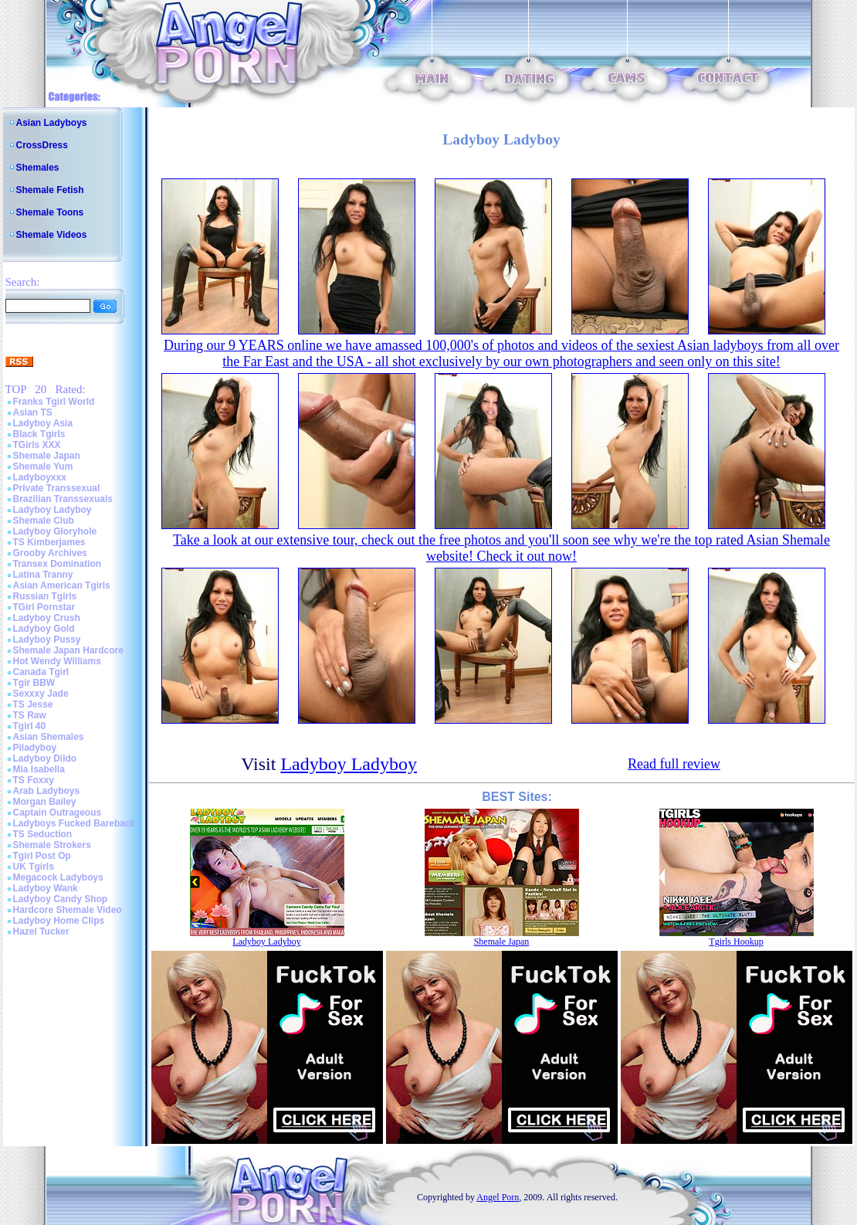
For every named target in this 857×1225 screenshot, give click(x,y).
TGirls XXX (37, 444)
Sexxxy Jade (41, 693)
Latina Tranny (43, 574)
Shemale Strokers (52, 845)
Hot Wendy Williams (57, 661)
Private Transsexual (56, 488)
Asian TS (33, 412)
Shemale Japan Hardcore (68, 650)
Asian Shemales (48, 736)
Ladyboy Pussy (47, 639)
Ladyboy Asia (43, 423)
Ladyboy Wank (45, 888)
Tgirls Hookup (736, 941)
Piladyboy (35, 747)
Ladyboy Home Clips (59, 920)
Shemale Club (43, 520)
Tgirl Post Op (42, 855)
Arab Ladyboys (46, 791)
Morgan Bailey (44, 801)
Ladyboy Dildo (45, 758)
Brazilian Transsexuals (63, 499)
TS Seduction (43, 834)
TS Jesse (33, 704)
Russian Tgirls (45, 596)
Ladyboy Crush (46, 617)
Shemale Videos (51, 234)
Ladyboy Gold (44, 628)
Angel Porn (497, 1197)
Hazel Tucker (41, 931)
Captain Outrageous (57, 812)
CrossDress (42, 145)
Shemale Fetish (50, 190)
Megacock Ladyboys (58, 877)
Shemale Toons (50, 212)
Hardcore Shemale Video (67, 909)
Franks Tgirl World (54, 401)
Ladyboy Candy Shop (60, 899)
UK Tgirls (33, 866)
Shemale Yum (43, 466)
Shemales (37, 167)
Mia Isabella (39, 769)
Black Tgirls (39, 434)
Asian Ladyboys (51, 122)
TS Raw (29, 715)
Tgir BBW (34, 682)
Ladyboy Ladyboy (52, 509)
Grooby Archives (50, 553)
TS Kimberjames (49, 542)
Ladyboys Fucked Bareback (74, 823)
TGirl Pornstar (44, 607)
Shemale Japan (46, 455)
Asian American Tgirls (61, 585)
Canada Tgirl (41, 672)
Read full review (674, 764)
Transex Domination (57, 563)
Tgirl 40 (29, 726)
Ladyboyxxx (39, 477)
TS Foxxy (33, 780)
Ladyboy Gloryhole (55, 531)
